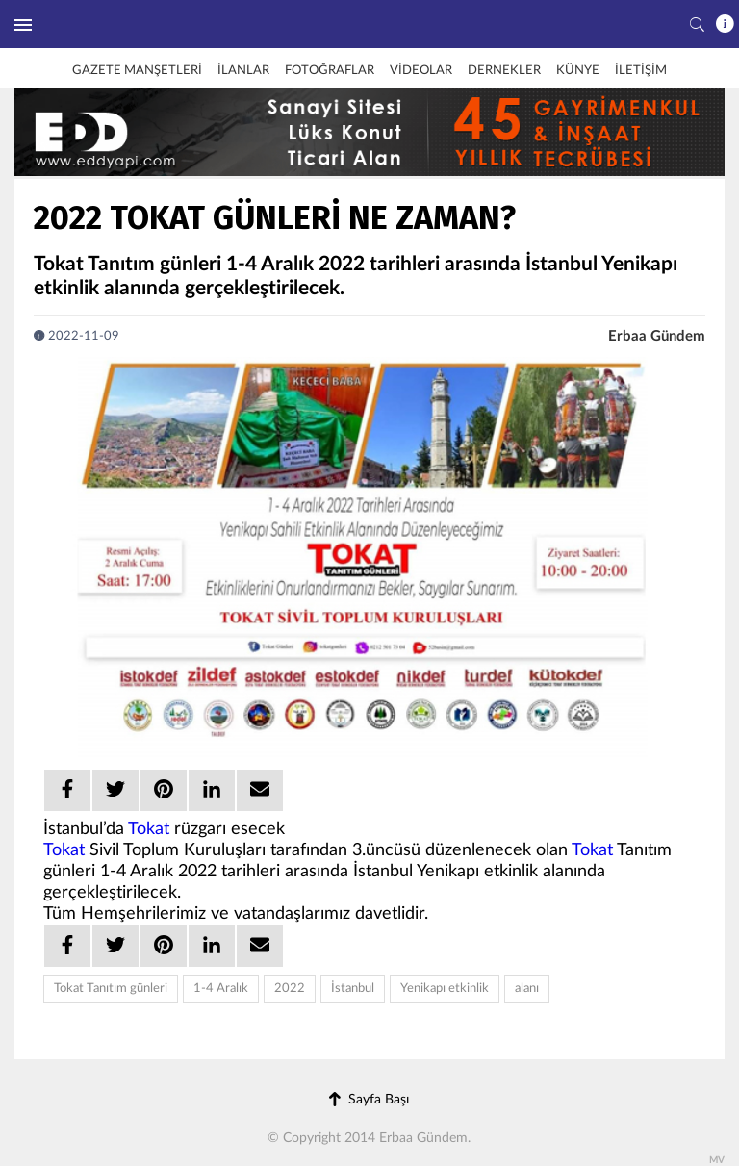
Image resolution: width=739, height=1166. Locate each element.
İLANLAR (243, 70)
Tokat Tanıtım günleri (110, 988)
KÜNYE (577, 70)
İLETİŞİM (641, 70)
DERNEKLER (504, 70)
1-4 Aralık (220, 988)
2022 (289, 988)
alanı (527, 988)
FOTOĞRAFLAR (329, 70)
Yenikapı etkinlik (444, 988)
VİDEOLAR (421, 70)
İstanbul (352, 988)
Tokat (148, 829)
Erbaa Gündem (656, 336)
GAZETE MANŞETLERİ (137, 70)
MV (717, 1160)
